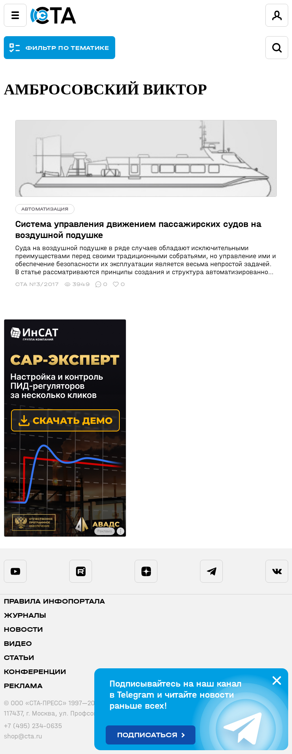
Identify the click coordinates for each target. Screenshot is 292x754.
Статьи (19, 658)
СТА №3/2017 (37, 284)
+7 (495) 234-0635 (33, 726)
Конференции (35, 672)
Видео (18, 644)
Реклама (23, 686)
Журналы (25, 616)
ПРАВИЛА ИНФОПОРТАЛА (54, 601)
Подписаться (147, 735)
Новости (23, 630)
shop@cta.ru (23, 736)
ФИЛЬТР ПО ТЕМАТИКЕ (67, 47)
